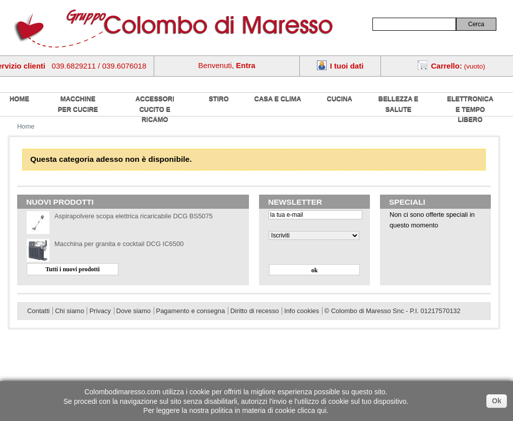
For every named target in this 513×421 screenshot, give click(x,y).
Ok (496, 401)
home (19, 98)
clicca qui (312, 410)
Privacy (99, 311)
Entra (245, 65)
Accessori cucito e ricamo (155, 109)
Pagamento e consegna (190, 311)
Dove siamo (133, 311)
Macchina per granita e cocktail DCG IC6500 (118, 244)
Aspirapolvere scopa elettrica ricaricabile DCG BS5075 (133, 216)
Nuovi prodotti (60, 202)
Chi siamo (69, 311)
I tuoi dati (347, 66)
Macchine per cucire (78, 104)
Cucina (339, 98)
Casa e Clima (277, 98)
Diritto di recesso (254, 311)
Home (26, 126)
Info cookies (301, 311)
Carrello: (446, 66)
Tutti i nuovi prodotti (72, 269)
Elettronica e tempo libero (470, 109)
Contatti (38, 311)
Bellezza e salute (398, 104)
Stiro (219, 98)
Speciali (407, 202)
